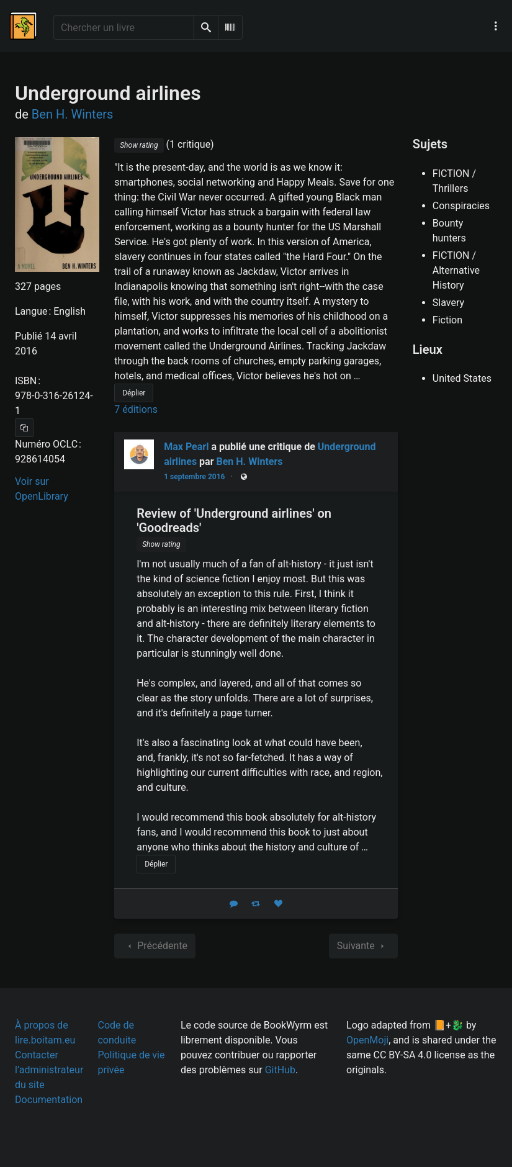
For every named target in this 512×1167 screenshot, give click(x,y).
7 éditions (136, 409)
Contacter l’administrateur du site (49, 1070)
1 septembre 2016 (194, 476)
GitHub (280, 1070)
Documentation (49, 1100)
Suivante (363, 946)
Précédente (154, 946)
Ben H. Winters (250, 461)
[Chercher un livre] (123, 27)
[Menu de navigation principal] (496, 26)
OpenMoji (367, 1040)
